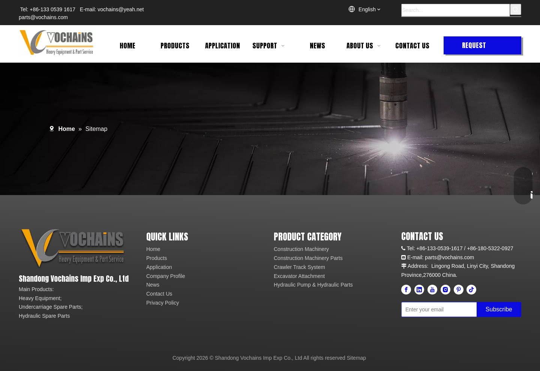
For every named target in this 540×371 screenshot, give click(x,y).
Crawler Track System (299, 267)
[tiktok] (471, 289)
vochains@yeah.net (121, 9)
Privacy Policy (162, 303)
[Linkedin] (419, 289)
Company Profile (165, 276)
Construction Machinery (301, 249)
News (152, 285)
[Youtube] (432, 289)
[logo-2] (74, 249)
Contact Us (159, 294)
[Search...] (455, 10)
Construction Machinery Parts (308, 258)
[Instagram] (445, 289)
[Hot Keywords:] (515, 9)
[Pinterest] (459, 289)
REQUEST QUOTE (474, 47)
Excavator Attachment (299, 276)
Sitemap (356, 358)
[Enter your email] (437, 309)
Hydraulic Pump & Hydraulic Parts (313, 285)
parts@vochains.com (43, 17)
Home (153, 249)
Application (159, 267)
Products (156, 258)
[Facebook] (406, 289)
